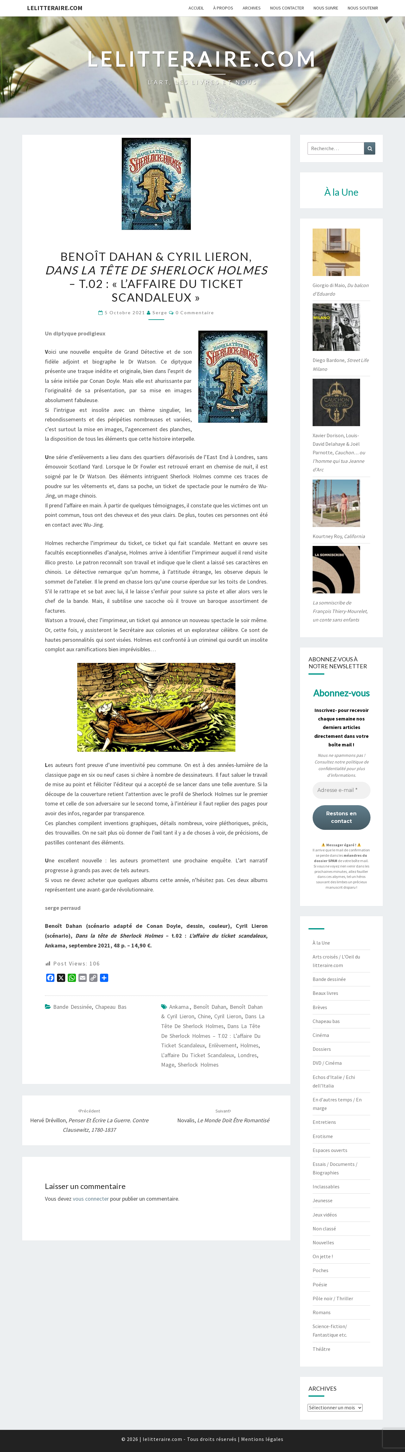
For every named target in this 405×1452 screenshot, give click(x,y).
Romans (322, 1312)
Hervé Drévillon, (89, 1120)
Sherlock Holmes (198, 1064)
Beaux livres (325, 993)
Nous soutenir (363, 8)
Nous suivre (326, 8)
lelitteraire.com (55, 8)
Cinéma (321, 1035)
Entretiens (324, 1122)
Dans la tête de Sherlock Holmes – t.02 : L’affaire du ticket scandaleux (210, 1035)
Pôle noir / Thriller (333, 1298)
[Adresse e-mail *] (342, 790)
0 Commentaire (195, 312)
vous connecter (91, 1198)
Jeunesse (323, 1200)
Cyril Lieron (227, 1016)
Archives (252, 8)
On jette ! (323, 1256)
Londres (247, 1055)
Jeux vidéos (325, 1214)
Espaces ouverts (330, 1150)
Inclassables (326, 1186)
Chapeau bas (111, 1006)
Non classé (324, 1228)
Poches (320, 1270)
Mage (167, 1064)
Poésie (320, 1284)
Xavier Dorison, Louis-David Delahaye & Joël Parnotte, (339, 452)
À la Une (321, 943)
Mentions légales (262, 1439)
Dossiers (322, 1049)
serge (160, 312)
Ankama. (179, 1006)
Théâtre (321, 1349)
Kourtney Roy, (339, 536)
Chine (204, 1016)
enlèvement (223, 1045)
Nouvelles (323, 1242)
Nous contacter (287, 8)
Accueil (196, 8)
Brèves (320, 1007)
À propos (223, 8)
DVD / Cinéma (327, 1063)
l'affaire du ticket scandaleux (197, 1055)
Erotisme (323, 1136)
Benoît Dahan (209, 1006)
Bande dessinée (72, 1006)
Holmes (249, 1045)
